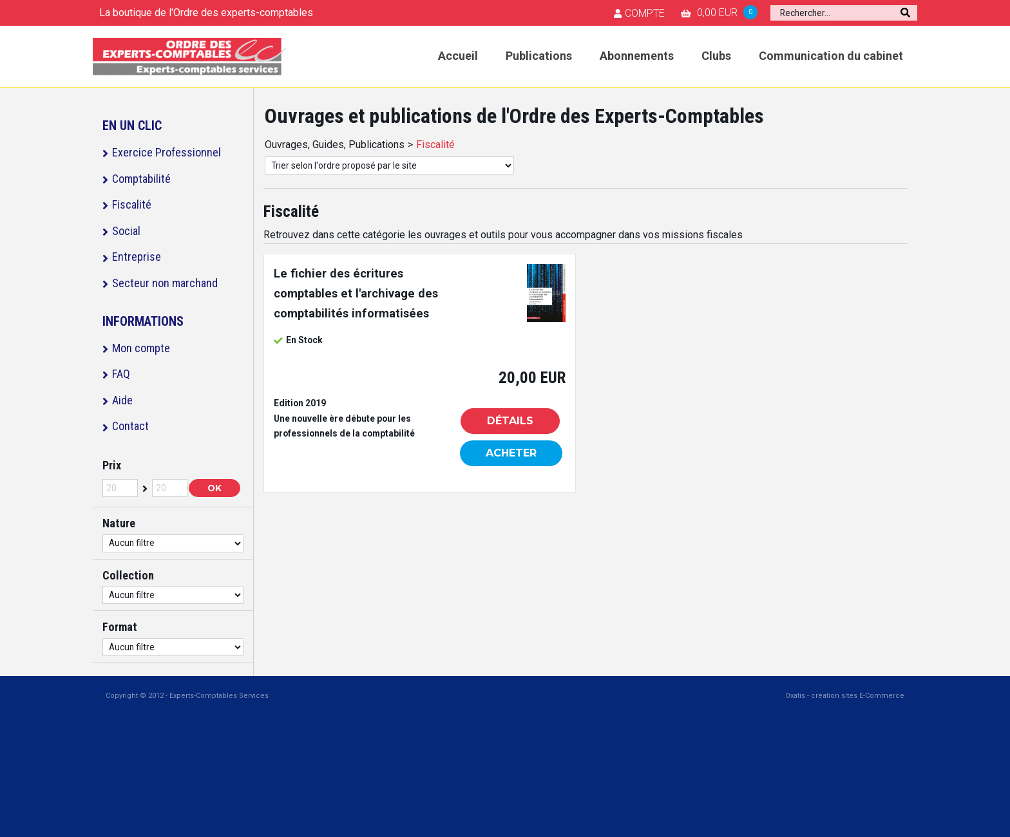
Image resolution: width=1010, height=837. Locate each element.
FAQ (121, 374)
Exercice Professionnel (166, 152)
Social (126, 231)
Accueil (458, 55)
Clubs (716, 55)
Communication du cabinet (831, 55)
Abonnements (637, 55)
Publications (539, 55)
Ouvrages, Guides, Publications (335, 144)
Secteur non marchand (165, 283)
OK (214, 488)
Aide (122, 400)
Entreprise (136, 256)
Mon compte (141, 348)
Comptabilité (141, 178)
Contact (130, 426)
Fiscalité (131, 204)
